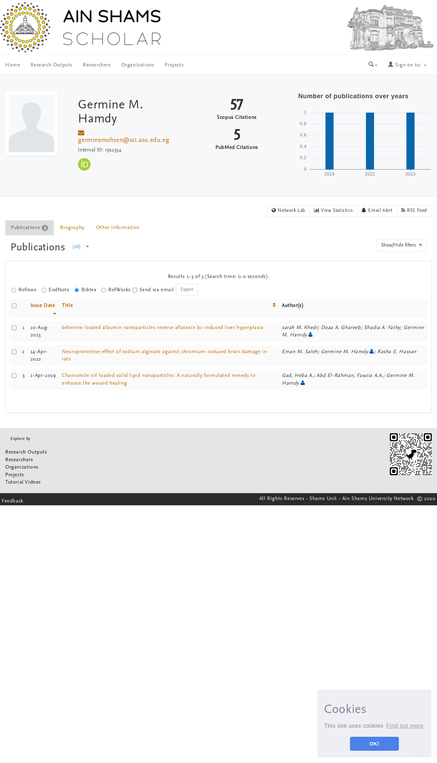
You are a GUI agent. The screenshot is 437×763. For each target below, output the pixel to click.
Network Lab (288, 210)
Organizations (138, 65)
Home (12, 65)
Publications (39, 247)
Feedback (12, 501)
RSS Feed (414, 210)
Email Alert (377, 210)
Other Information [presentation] (117, 227)
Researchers (97, 65)
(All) (81, 247)
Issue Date (42, 305)
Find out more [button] (405, 726)
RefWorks (116, 290)
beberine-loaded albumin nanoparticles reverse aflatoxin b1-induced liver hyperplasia (162, 327)
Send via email (153, 290)
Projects (174, 65)
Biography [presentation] (72, 227)
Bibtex (85, 290)
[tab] (30, 227)
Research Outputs (51, 65)
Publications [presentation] (29, 228)
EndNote (55, 290)
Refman (24, 290)
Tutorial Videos (23, 482)
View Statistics (333, 210)
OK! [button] (374, 744)
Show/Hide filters (401, 245)
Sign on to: (407, 65)
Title (67, 305)
